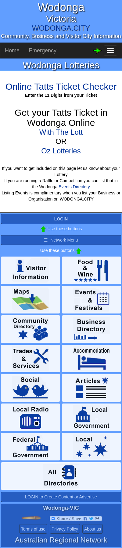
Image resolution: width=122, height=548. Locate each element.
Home (12, 50)
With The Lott (61, 132)
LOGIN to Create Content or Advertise (61, 496)
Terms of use (33, 529)
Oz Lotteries (61, 151)
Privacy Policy (65, 529)
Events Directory (74, 186)
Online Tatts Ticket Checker (61, 86)
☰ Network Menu (61, 240)
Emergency (42, 50)
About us (92, 529)
